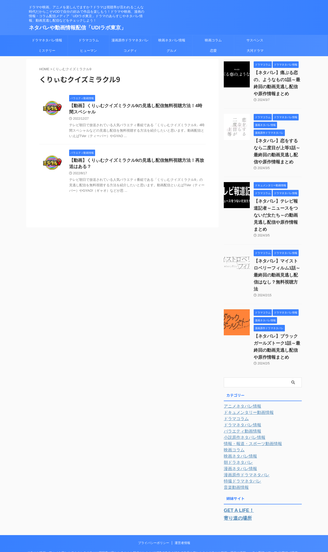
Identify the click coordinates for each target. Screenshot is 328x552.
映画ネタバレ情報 (171, 40)
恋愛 (213, 51)
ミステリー (46, 51)
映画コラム (213, 40)
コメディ (130, 51)
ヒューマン (88, 51)
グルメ (172, 51)
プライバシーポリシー (153, 513)
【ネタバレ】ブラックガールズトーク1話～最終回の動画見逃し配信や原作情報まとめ (277, 322)
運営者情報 (182, 513)
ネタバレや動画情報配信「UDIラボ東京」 (77, 27)
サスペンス (254, 40)
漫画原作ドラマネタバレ (130, 40)
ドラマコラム (88, 40)
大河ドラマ (255, 51)
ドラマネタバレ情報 (47, 40)
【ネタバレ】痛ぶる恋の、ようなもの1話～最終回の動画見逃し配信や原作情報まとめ (277, 80)
